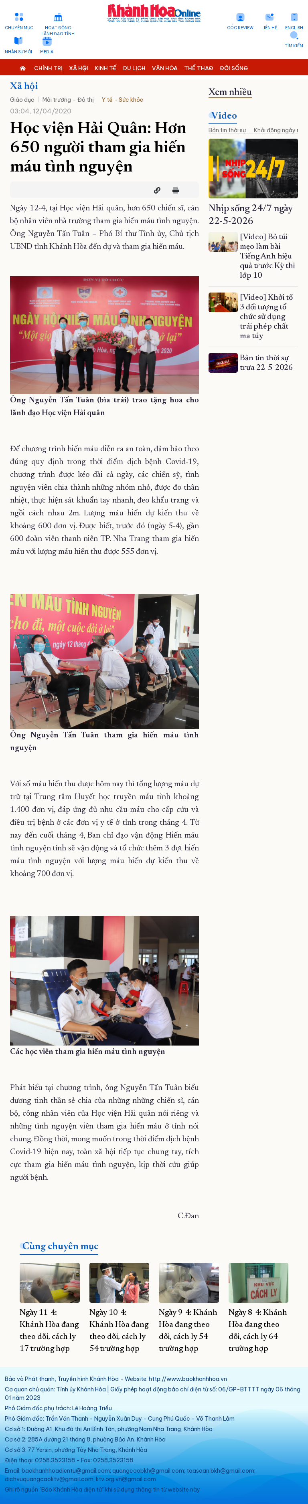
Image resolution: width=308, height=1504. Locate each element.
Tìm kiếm (294, 45)
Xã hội (24, 86)
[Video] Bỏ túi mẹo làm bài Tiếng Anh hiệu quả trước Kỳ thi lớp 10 (267, 256)
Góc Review (240, 27)
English (294, 27)
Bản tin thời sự (227, 130)
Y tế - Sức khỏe (122, 99)
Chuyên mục (19, 27)
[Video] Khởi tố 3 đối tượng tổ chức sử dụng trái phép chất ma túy (266, 317)
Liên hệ (269, 27)
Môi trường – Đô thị (68, 99)
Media (46, 52)
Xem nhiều (230, 92)
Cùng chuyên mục (60, 1247)
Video (224, 116)
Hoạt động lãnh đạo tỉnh (58, 30)
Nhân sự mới (18, 52)
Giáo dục (22, 99)
